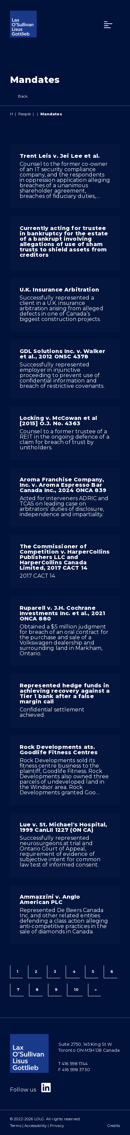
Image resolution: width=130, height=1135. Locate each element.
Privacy (57, 1125)
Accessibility (35, 1125)
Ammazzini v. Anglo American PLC (50, 899)
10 (76, 989)
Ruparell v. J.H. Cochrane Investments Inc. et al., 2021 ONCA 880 (62, 613)
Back (19, 96)
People (24, 114)
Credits (113, 1125)
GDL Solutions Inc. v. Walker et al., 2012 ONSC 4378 (62, 354)
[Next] (94, 990)
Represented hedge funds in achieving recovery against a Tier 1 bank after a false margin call (65, 693)
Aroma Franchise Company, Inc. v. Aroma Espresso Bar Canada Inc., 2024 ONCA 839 (63, 484)
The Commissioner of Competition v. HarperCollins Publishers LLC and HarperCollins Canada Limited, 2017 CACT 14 (65, 557)
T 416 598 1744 (73, 1063)
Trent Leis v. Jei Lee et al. (60, 156)
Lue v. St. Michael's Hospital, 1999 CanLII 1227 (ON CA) (63, 827)
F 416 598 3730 (74, 1069)
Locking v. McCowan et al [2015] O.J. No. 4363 (58, 421)
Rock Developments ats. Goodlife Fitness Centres (59, 750)
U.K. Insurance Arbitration (59, 290)
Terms (15, 1125)
